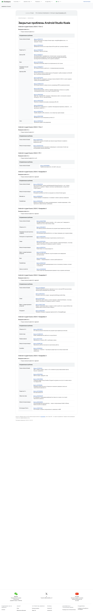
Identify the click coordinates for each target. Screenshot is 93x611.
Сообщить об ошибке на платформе (83, 609)
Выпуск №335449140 (38, 184)
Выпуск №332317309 (41, 263)
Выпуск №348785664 (38, 71)
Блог (58, 1)
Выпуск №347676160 (38, 77)
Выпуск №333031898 (40, 310)
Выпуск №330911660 (38, 408)
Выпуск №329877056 (38, 191)
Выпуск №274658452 (38, 391)
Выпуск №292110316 (41, 241)
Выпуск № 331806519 (40, 287)
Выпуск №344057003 (38, 145)
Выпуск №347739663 (38, 88)
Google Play (48, 1)
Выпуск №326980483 (41, 269)
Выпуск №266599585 (41, 221)
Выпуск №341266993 (38, 139)
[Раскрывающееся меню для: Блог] (61, 1)
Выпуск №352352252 (38, 45)
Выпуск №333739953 (41, 236)
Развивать (37, 1)
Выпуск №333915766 (41, 247)
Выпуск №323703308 (38, 402)
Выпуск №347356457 (38, 62)
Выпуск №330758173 (41, 227)
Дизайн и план (27, 1)
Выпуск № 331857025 (38, 334)
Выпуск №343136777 (38, 54)
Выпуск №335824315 (38, 196)
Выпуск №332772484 (40, 304)
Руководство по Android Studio (69, 609)
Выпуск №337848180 (45, 165)
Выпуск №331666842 (41, 258)
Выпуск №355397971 (38, 39)
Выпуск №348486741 (38, 50)
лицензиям (43, 416)
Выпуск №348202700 (39, 83)
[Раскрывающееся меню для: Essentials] (20, 1)
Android (3, 609)
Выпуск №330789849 (38, 379)
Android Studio (86, 1)
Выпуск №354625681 (38, 94)
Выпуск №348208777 (38, 66)
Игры (18, 608)
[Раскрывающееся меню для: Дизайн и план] (32, 1)
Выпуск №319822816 (38, 385)
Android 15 (49, 608)
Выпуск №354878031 (38, 105)
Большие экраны (35, 608)
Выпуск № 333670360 (41, 252)
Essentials (16, 1)
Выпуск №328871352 (38, 343)
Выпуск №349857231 (38, 121)
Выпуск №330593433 (38, 374)
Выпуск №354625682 (38, 100)
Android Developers (22, 18)
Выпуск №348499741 (38, 111)
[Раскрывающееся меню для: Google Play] (52, 1)
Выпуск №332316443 (38, 201)
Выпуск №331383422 (38, 348)
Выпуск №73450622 (38, 368)
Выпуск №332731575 (40, 293)
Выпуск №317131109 (38, 338)
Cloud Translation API (60, 13)
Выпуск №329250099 (38, 396)
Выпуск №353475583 (38, 116)
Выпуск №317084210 (41, 231)
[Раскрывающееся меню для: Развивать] (42, 1)
